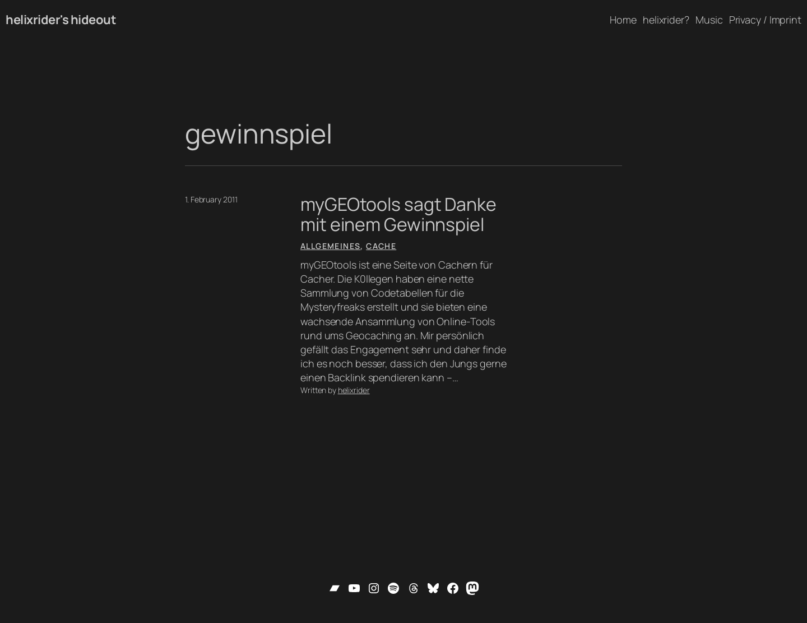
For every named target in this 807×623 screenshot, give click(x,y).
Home (623, 19)
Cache (381, 246)
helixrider (354, 390)
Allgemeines (330, 246)
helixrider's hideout (61, 19)
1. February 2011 (211, 199)
